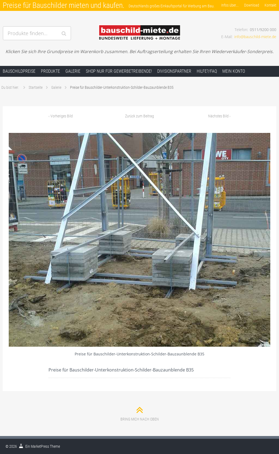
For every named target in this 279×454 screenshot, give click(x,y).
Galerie (72, 71)
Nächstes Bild (219, 116)
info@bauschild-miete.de (255, 36)
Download (251, 5)
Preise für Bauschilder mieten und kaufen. (64, 5)
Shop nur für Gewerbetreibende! (119, 71)
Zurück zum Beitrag (139, 116)
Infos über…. (230, 5)
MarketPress (40, 446)
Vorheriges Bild (60, 116)
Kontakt (270, 5)
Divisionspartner (174, 71)
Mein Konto (233, 71)
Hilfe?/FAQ (207, 71)
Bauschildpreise (19, 71)
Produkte (50, 71)
